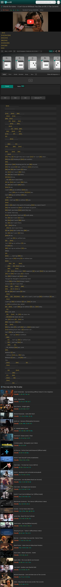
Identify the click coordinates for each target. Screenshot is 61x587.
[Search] (54, 2)
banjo (26, 74)
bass (32, 74)
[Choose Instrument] (36, 74)
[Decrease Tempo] (2, 51)
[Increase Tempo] (14, 51)
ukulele (15, 74)
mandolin (21, 74)
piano (10, 74)
